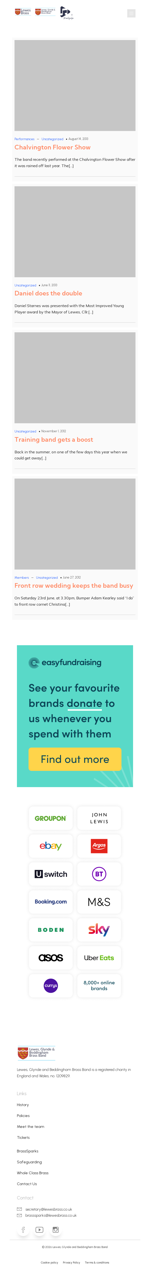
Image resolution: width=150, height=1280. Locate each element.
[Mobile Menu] (131, 13)
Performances (24, 139)
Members (22, 577)
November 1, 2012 (53, 431)
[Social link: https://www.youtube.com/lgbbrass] (41, 1229)
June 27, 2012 (72, 577)
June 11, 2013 (49, 285)
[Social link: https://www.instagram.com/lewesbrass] (57, 1229)
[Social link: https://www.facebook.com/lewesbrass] (25, 1229)
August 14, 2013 (78, 139)
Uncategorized (52, 139)
